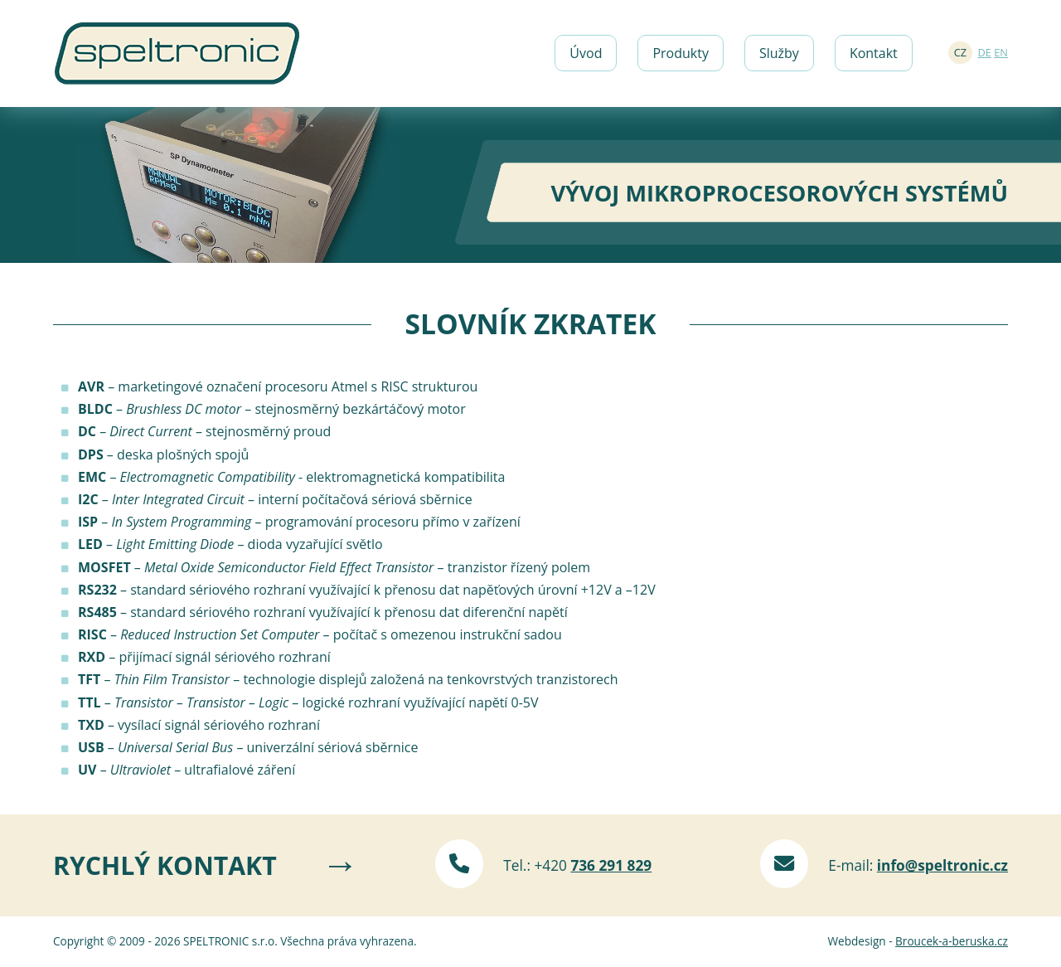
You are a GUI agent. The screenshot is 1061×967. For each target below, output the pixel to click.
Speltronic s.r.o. (176, 33)
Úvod (585, 53)
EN (1001, 52)
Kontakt (874, 53)
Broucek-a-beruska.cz (951, 941)
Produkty (680, 53)
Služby (779, 53)
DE (984, 52)
